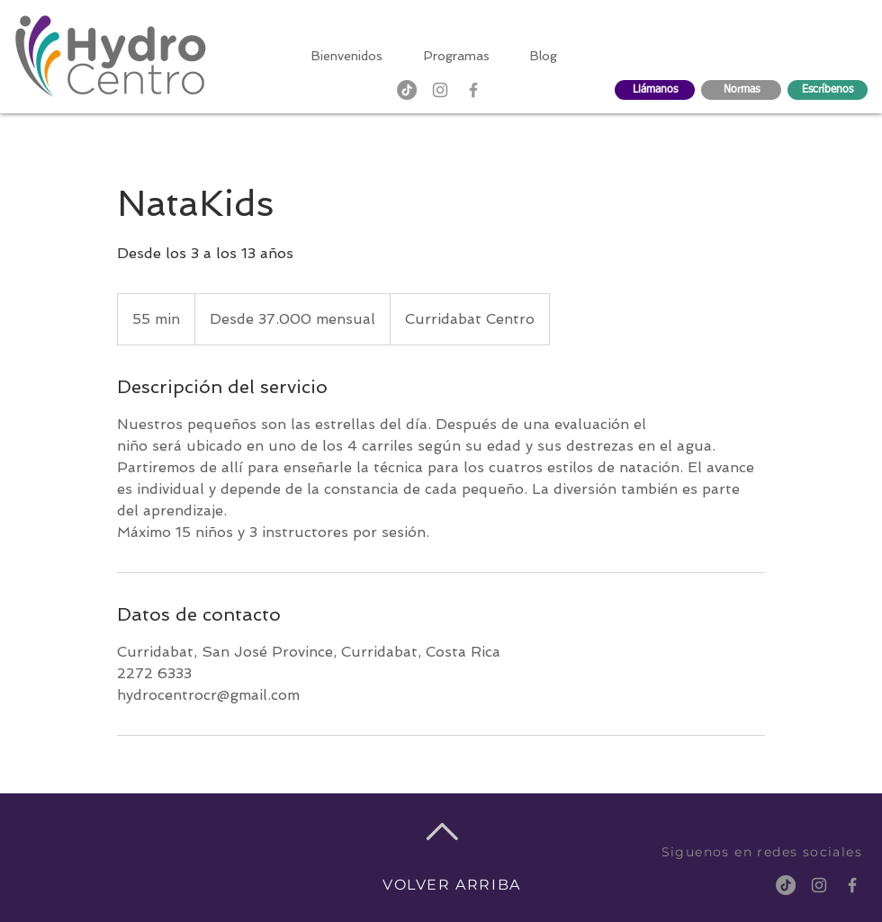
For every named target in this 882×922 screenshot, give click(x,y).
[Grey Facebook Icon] (473, 90)
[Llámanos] (655, 90)
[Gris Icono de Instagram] (440, 90)
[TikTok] (407, 90)
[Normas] (741, 90)
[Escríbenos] (828, 90)
